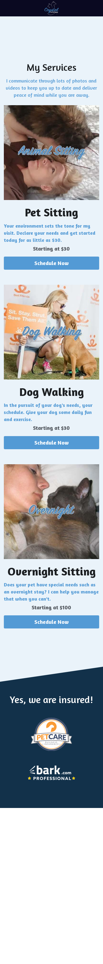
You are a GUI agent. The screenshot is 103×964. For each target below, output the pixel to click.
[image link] (51, 7)
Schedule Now (51, 263)
